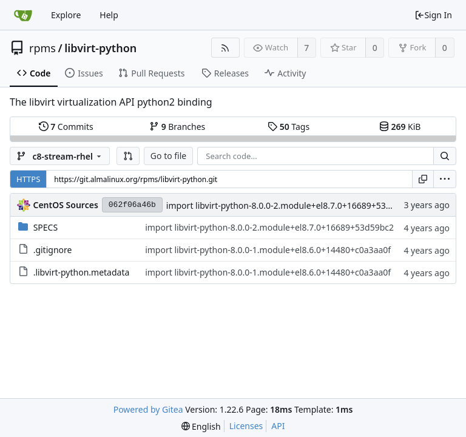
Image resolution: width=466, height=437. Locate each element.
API (278, 426)
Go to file (168, 155)
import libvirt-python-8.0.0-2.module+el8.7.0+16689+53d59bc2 (290, 205)
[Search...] (444, 156)
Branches (177, 126)
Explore (66, 15)
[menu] (444, 179)
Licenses (246, 426)
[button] (128, 156)
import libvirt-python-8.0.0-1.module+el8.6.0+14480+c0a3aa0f (268, 250)
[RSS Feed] (225, 48)
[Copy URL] (423, 179)
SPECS (45, 227)
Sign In (433, 15)
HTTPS (28, 179)
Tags (288, 126)
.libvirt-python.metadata (81, 272)
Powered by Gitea (148, 409)
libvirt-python (100, 48)
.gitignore (52, 250)
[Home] (23, 15)
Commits (66, 126)
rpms (42, 48)
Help (109, 15)
